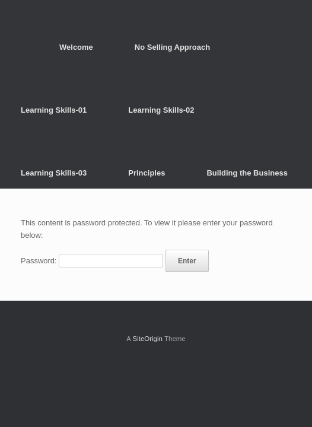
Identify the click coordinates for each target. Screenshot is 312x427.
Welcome (76, 47)
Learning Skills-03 (54, 172)
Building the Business (247, 172)
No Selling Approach (172, 47)
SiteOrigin (147, 338)
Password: (92, 260)
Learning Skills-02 (161, 110)
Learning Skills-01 (54, 110)
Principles (146, 172)
